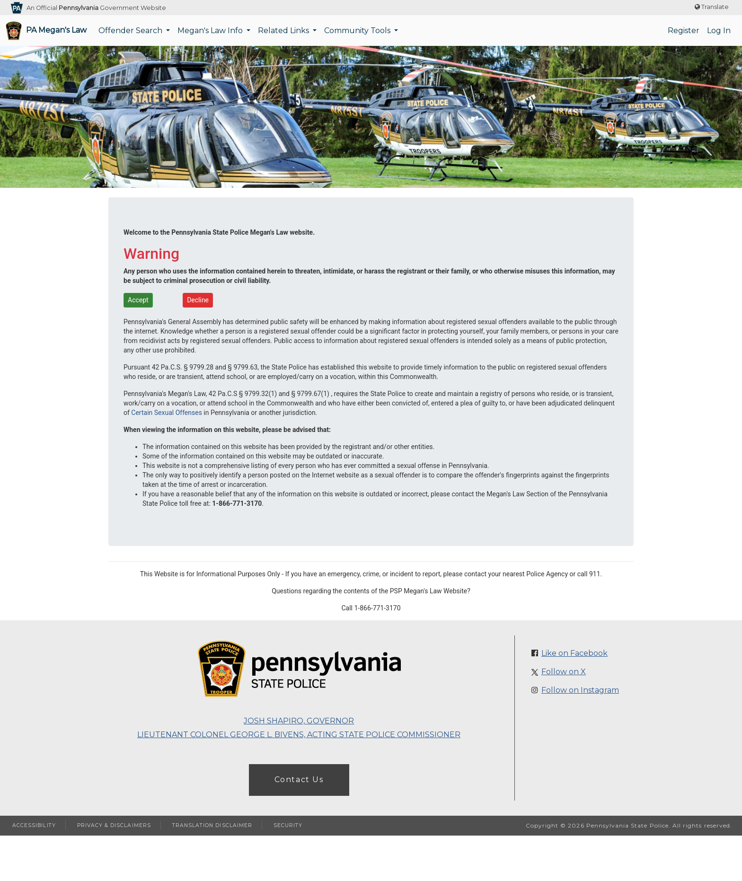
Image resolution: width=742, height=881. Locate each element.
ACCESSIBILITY (34, 825)
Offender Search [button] (131, 30)
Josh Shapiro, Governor (299, 720)
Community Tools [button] (358, 30)
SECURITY (288, 825)
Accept (138, 300)
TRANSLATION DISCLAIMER (212, 825)
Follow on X (563, 671)
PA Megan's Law (56, 30)
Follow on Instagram (580, 690)
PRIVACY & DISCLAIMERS (114, 825)
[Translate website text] (712, 7)
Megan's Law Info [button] (211, 30)
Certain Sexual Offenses (166, 412)
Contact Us (299, 779)
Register (683, 30)
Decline (198, 300)
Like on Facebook (574, 653)
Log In (719, 30)
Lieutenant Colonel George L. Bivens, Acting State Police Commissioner (298, 734)
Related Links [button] (284, 30)
